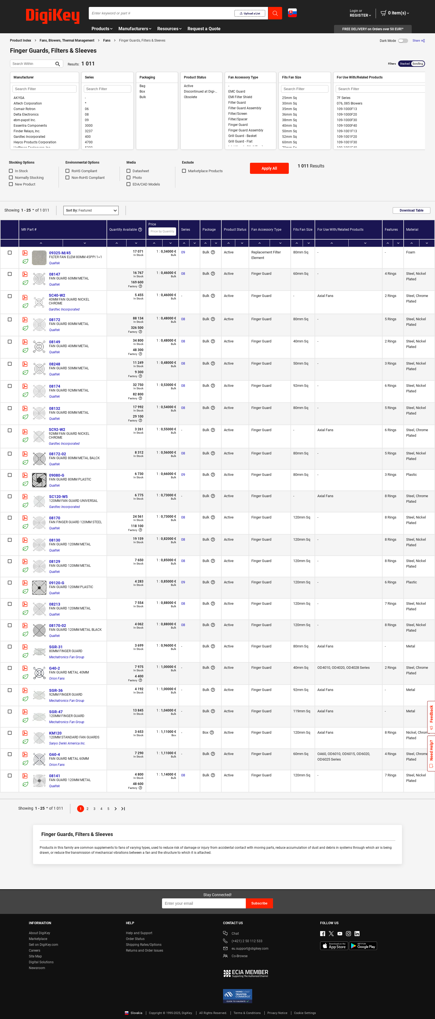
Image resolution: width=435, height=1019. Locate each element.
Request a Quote (204, 28)
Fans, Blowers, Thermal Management (67, 40)
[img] (52, 16)
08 (183, 273)
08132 (54, 408)
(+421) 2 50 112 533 (242, 941)
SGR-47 (56, 712)
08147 (54, 274)
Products (100, 28)
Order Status (135, 939)
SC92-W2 (57, 429)
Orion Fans (57, 678)
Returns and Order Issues (144, 950)
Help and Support (139, 933)
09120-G (56, 583)
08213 (54, 604)
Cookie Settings (305, 1013)
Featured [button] (79, 210)
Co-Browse (235, 956)
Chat (231, 934)
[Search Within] (32, 63)
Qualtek (54, 263)
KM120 (55, 733)
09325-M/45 (60, 253)
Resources (167, 28)
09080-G (56, 475)
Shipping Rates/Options (143, 945)
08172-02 (57, 454)
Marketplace (38, 939)
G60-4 (54, 754)
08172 (54, 319)
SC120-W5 (58, 496)
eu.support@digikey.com (246, 949)
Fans (106, 40)
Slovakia (133, 1013)
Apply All (269, 168)
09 (183, 252)
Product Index (20, 40)
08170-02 (57, 625)
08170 (54, 518)
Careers (34, 950)
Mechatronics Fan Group (66, 657)
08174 (54, 386)
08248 (54, 364)
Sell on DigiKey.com (43, 945)
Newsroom (37, 968)
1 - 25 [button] (26, 210)
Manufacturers (133, 28)
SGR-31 (56, 647)
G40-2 (54, 668)
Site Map (35, 956)
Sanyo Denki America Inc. (67, 743)
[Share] (419, 41)
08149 (54, 342)
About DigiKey (39, 933)
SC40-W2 (57, 295)
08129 (54, 561)
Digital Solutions (41, 962)
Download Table (411, 210)
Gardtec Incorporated (64, 309)
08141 (54, 776)
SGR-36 (56, 690)
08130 (54, 540)
